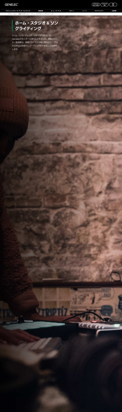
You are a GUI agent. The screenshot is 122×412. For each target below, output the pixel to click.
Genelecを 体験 (104, 4)
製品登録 (113, 4)
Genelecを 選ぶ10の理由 (96, 4)
